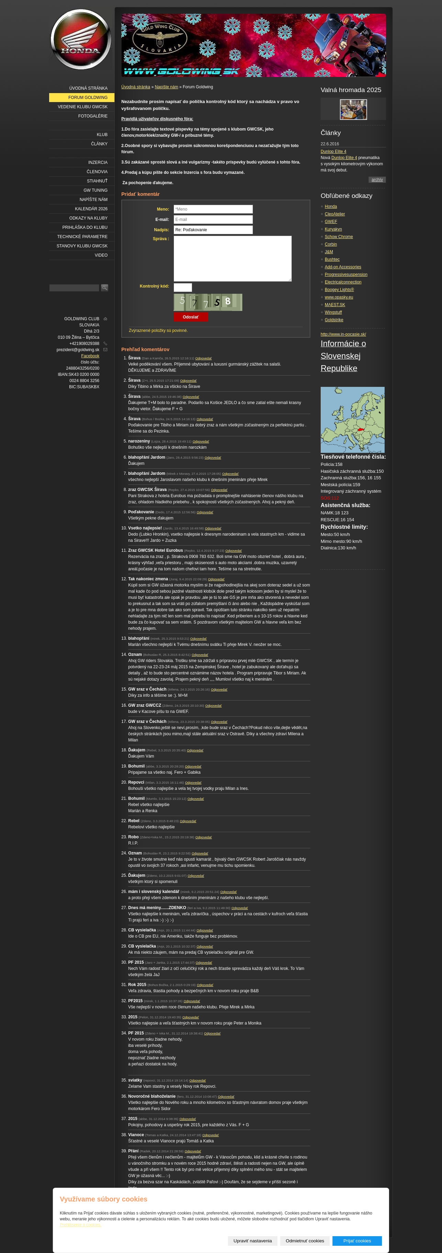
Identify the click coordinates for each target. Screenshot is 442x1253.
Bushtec (332, 259)
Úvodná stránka (135, 87)
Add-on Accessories (343, 267)
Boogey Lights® (339, 289)
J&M (329, 251)
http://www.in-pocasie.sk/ (343, 334)
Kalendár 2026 (91, 208)
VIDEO (101, 255)
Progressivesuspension (346, 274)
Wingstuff (333, 312)
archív (377, 179)
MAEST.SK (335, 304)
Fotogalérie (93, 116)
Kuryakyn (333, 229)
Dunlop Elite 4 (333, 151)
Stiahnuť (97, 181)
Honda (331, 206)
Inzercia (98, 162)
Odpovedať (203, 358)
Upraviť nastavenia (253, 1240)
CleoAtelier (335, 214)
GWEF (331, 221)
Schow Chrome (339, 236)
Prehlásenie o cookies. (80, 1224)
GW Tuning (96, 190)
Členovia (97, 171)
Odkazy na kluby (88, 218)
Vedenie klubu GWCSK (83, 106)
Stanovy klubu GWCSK (82, 246)
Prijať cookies (357, 1240)
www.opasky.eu (339, 297)
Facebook (90, 356)
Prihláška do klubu (85, 227)
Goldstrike (334, 319)
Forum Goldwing (88, 97)
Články (99, 144)
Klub (102, 134)
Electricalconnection (343, 282)
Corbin (331, 244)
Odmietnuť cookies (305, 1240)
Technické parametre (82, 236)
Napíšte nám (166, 87)
